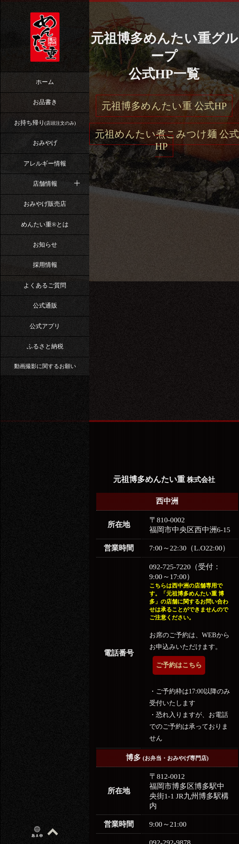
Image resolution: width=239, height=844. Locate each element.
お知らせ (45, 244)
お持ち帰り (45, 122)
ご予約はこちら (179, 665)
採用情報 (45, 264)
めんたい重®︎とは (45, 224)
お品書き (45, 102)
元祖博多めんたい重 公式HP (164, 106)
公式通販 (45, 305)
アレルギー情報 (44, 163)
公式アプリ (45, 326)
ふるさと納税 (45, 346)
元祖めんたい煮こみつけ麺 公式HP (167, 140)
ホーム (45, 81)
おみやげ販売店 (44, 203)
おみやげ (45, 142)
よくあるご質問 (44, 285)
